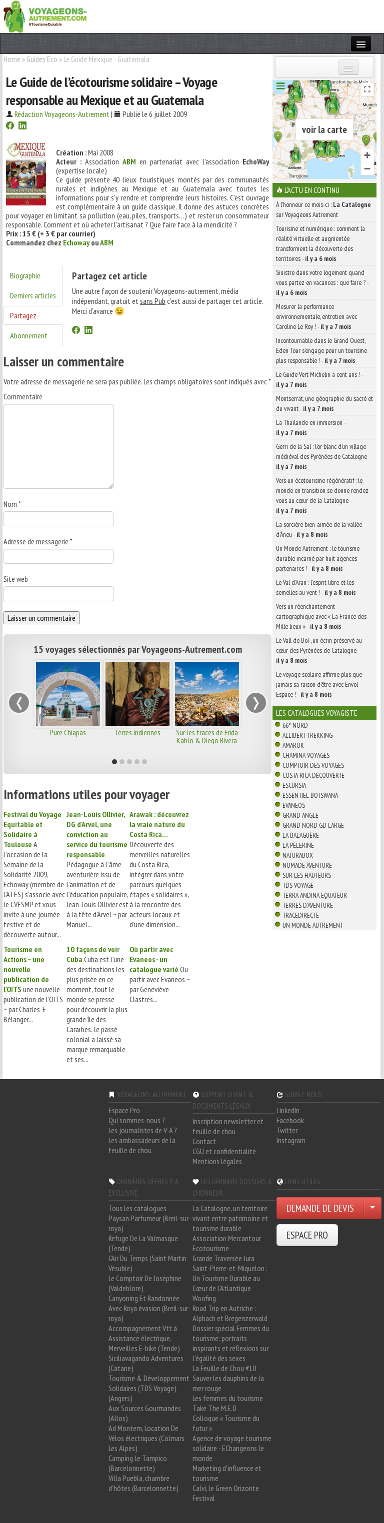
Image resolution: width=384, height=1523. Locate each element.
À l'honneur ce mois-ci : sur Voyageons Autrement (323, 209)
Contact (204, 1141)
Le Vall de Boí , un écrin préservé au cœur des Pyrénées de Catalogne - (319, 650)
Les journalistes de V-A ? (142, 1130)
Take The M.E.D (214, 1408)
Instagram (291, 1140)
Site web (16, 579)
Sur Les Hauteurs (306, 875)
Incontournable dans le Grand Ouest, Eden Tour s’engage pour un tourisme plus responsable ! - (321, 350)
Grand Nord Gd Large (313, 825)
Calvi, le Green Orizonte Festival (225, 1493)
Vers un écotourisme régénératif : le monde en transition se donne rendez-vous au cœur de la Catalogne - (323, 495)
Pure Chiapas (68, 732)
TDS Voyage (298, 885)
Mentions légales (217, 1161)
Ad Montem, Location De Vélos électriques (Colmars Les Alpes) (146, 1438)
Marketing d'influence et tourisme (227, 1473)
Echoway (76, 242)
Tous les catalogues (137, 1208)
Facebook (290, 1120)
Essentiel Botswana (310, 795)
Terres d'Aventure (307, 905)
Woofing (204, 1298)
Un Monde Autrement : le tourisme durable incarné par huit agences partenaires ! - (318, 558)
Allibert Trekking (307, 735)
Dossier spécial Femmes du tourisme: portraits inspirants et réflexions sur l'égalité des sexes (230, 1343)
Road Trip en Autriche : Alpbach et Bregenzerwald (230, 1313)
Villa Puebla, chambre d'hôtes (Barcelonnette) (143, 1483)
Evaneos (293, 805)
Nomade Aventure (307, 865)
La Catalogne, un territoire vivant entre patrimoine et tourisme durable (230, 1218)
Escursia (294, 785)
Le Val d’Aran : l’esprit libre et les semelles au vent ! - (316, 587)
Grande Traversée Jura (223, 1258)
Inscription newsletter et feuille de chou (228, 1126)
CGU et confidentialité (224, 1151)
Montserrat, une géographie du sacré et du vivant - (324, 403)
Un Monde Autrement (312, 925)
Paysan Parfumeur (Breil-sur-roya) (149, 1223)
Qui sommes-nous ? (136, 1120)
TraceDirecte (300, 915)
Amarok (293, 745)
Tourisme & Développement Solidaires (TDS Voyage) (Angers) (149, 1388)
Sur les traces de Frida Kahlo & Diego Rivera (207, 736)
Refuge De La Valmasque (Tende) (143, 1243)
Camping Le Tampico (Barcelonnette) (137, 1463)
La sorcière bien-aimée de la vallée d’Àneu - (319, 529)
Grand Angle (300, 815)
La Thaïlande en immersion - (311, 427)
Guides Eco (42, 59)
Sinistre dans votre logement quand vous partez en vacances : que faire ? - (322, 282)
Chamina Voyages (306, 755)
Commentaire (23, 396)
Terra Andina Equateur (314, 895)
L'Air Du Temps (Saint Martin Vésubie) (147, 1263)
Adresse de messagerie (38, 541)
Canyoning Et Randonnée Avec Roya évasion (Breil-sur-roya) (149, 1308)
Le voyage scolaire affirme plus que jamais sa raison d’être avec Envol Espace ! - (319, 684)
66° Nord (295, 725)
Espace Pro (124, 1110)
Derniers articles (33, 295)
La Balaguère (300, 835)
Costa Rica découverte (313, 775)
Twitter (287, 1130)
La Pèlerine (298, 845)
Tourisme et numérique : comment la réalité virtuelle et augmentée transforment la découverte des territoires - (320, 243)
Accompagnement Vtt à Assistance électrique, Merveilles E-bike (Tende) (144, 1338)
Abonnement (29, 335)
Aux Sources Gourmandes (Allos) (144, 1413)
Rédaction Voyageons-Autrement (62, 114)
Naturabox (297, 855)
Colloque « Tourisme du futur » (226, 1423)
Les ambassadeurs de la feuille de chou (142, 1145)
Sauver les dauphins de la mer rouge (228, 1383)
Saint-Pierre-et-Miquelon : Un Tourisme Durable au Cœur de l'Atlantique (230, 1278)
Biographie (25, 275)
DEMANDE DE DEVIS (320, 1208)
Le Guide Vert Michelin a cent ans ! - (319, 379)
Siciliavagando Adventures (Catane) (146, 1363)
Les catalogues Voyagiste (317, 713)
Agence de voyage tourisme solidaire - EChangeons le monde (232, 1448)
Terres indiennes (137, 732)
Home (12, 59)
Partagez (23, 315)
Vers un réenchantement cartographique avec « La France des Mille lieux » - (321, 616)
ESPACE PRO (307, 1235)
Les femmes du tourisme (227, 1398)
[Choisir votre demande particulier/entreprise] (373, 1208)
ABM (107, 242)
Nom (12, 504)
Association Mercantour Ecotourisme (226, 1243)
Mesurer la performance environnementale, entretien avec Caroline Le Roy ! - (316, 316)
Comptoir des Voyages (313, 765)
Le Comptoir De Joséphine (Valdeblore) (145, 1283)
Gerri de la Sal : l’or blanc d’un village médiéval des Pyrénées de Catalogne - (323, 456)
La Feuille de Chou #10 (224, 1368)
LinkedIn (288, 1110)
